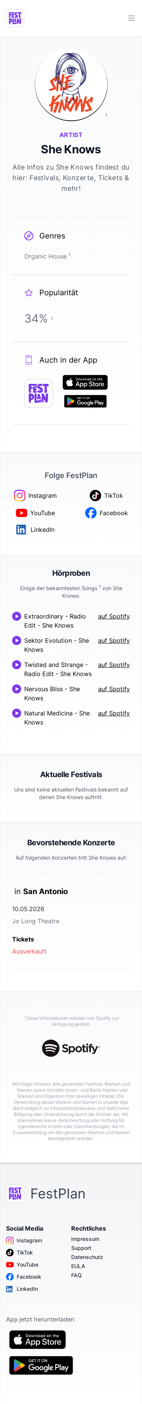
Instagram (24, 1240)
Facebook (23, 1276)
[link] (71, 922)
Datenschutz (87, 1257)
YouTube (22, 1264)
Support (81, 1248)
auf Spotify (114, 616)
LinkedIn (22, 1288)
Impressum (85, 1239)
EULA (78, 1266)
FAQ (76, 1275)
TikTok (19, 1252)
